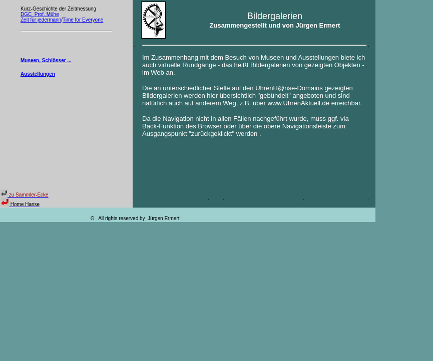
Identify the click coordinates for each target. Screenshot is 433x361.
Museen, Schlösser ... (46, 60)
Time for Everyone (83, 20)
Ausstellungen (38, 74)
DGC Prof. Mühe (40, 14)
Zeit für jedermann (41, 20)
